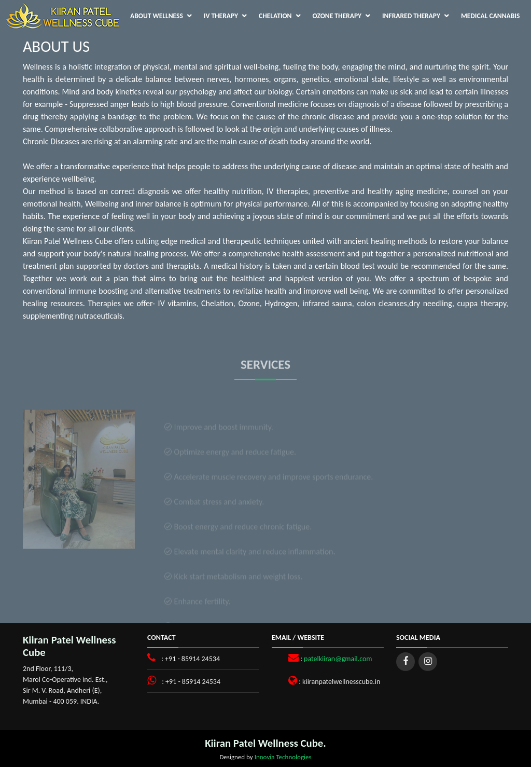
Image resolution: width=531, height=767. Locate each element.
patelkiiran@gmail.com (338, 658)
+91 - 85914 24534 (192, 658)
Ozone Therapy (337, 15)
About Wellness (156, 15)
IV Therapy (221, 15)
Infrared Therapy (411, 15)
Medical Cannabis (490, 15)
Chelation (275, 15)
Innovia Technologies (283, 757)
